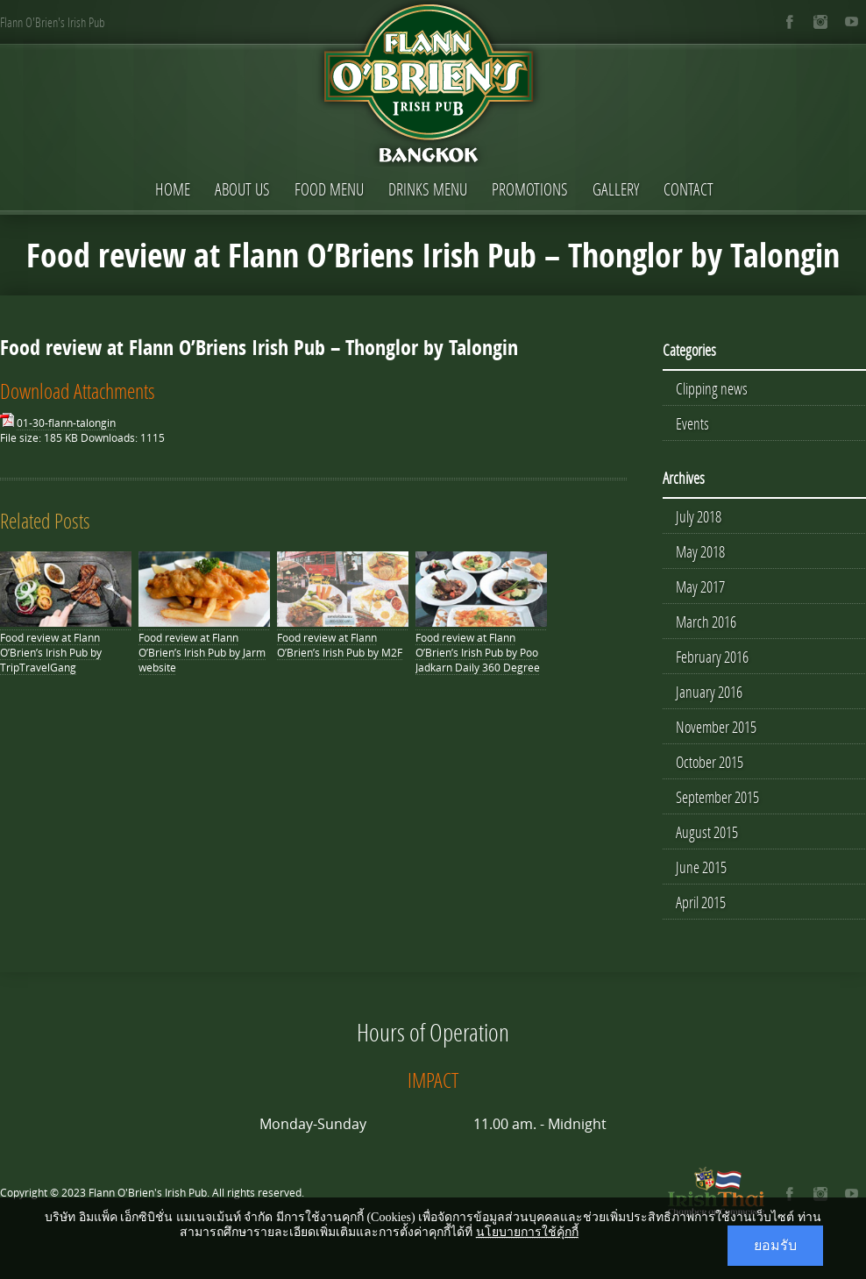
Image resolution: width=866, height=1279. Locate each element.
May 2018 (700, 551)
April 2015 (701, 902)
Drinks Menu (427, 189)
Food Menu (329, 189)
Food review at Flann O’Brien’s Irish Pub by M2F (339, 645)
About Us (242, 189)
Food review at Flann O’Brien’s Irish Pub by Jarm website (202, 652)
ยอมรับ (775, 1245)
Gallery (616, 189)
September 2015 (717, 796)
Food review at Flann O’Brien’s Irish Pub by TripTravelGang (51, 652)
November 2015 (716, 726)
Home (172, 189)
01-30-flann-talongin (66, 423)
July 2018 (698, 516)
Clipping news (712, 388)
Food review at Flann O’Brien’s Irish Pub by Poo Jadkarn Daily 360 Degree (477, 652)
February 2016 (712, 656)
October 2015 (709, 761)
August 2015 (707, 831)
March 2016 (706, 621)
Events (692, 423)
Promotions (530, 189)
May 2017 (700, 586)
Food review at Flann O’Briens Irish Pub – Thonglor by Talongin (259, 347)
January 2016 (709, 691)
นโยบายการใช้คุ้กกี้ (527, 1232)
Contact (688, 189)
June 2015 (701, 867)
